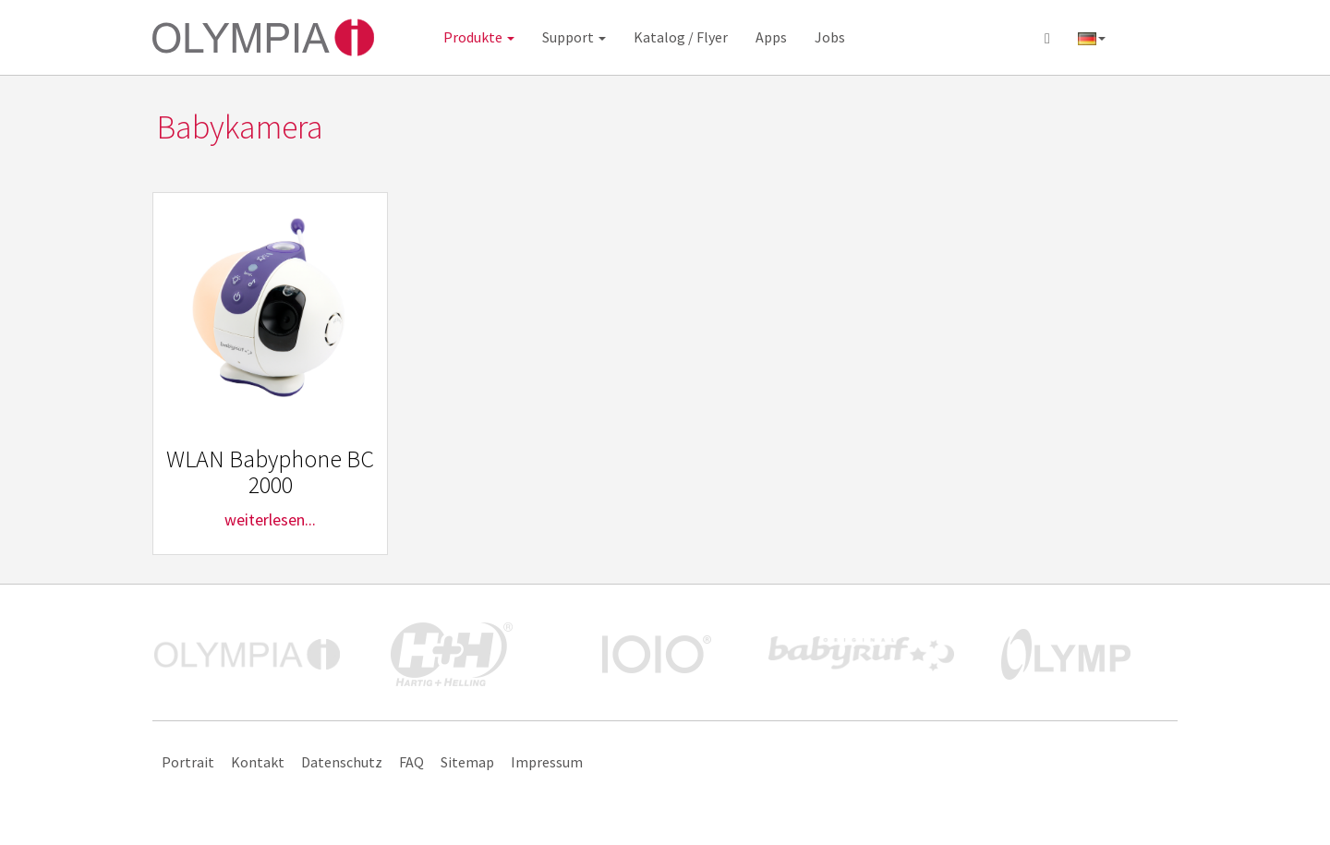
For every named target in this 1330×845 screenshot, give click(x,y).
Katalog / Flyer (681, 37)
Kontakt (257, 762)
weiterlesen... (270, 519)
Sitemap (467, 762)
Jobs (830, 37)
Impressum (547, 762)
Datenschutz (341, 762)
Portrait (188, 762)
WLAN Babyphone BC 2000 (270, 472)
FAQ (411, 762)
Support (574, 37)
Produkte (478, 37)
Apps (771, 37)
